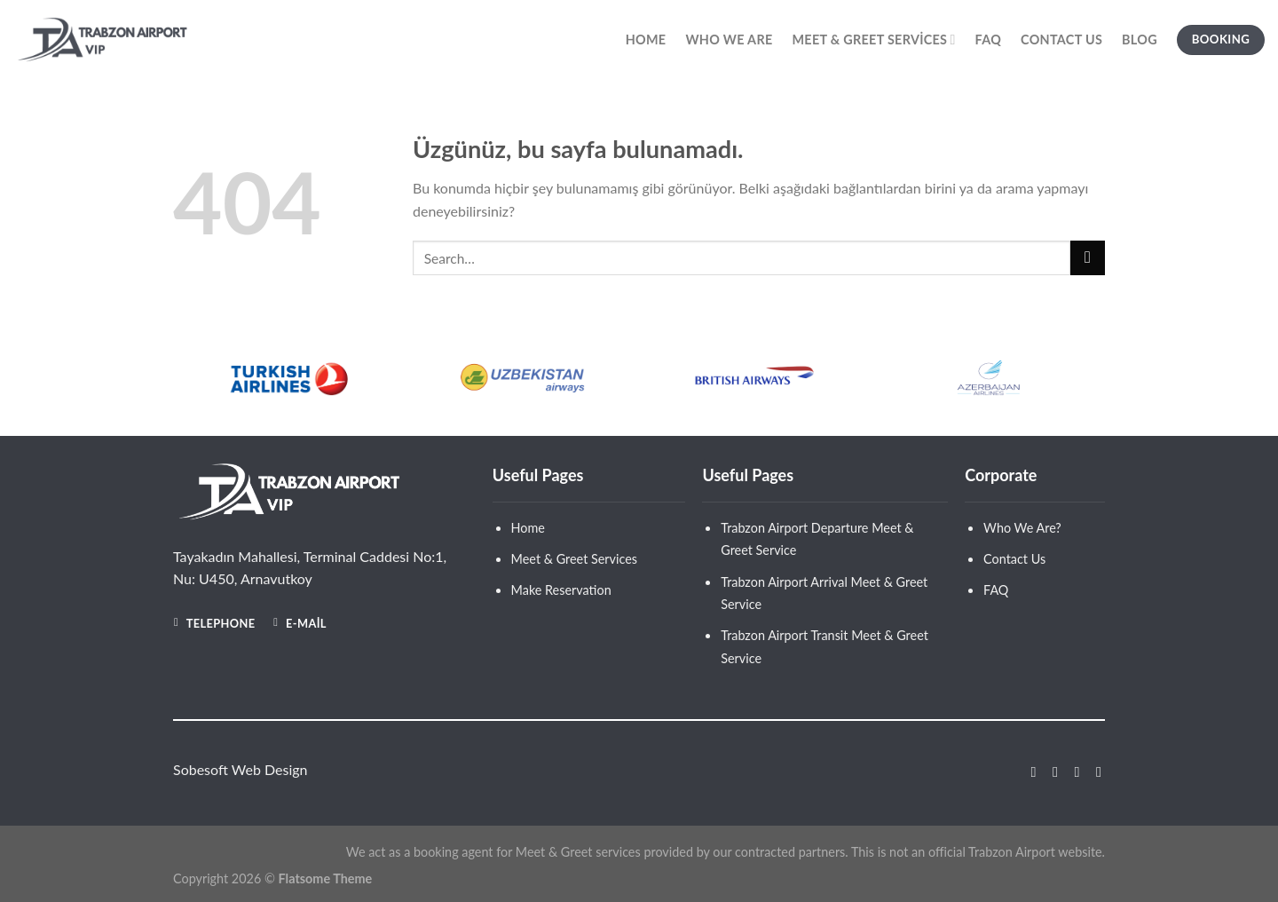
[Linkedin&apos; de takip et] (1094, 771)
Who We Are (728, 39)
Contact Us (1061, 39)
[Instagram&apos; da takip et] (1051, 771)
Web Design (270, 769)
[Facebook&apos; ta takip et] (1029, 771)
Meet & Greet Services (873, 39)
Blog (1139, 39)
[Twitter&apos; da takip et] (1072, 771)
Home (646, 39)
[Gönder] (1087, 258)
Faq (988, 39)
